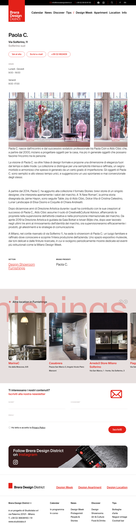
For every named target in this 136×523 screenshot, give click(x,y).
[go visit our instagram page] (103, 3)
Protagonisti (77, 513)
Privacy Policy (38, 427)
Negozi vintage (119, 517)
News (73, 503)
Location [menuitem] (114, 12)
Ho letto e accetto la (26, 427)
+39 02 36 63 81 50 (83, 3)
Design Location (117, 491)
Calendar (54, 503)
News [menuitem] (48, 12)
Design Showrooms (97, 511)
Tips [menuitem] (68, 12)
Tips (114, 503)
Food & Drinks (98, 520)
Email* (11, 415)
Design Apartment (89, 491)
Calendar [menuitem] (37, 12)
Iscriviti (117, 429)
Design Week (64, 491)
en (125, 3)
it (120, 3)
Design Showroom (21, 268)
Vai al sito (16, 54)
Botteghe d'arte (116, 511)
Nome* (11, 402)
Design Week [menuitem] (84, 12)
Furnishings (16, 271)
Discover (95, 503)
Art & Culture (97, 517)
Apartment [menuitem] (101, 12)
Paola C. (62, 268)
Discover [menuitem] (58, 12)
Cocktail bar (118, 520)
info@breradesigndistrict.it (62, 3)
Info (124, 12)
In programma (57, 509)
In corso (54, 513)
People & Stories (75, 519)
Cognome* (75, 402)
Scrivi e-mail (36, 54)
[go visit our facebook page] (98, 3)
